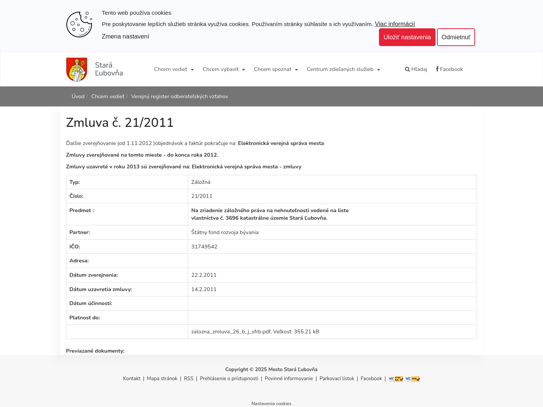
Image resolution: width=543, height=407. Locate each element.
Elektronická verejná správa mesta (281, 143)
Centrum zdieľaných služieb (340, 69)
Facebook (449, 69)
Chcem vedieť (170, 69)
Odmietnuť (456, 37)
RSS (189, 378)
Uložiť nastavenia (407, 37)
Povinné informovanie (289, 378)
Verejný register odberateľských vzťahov (180, 96)
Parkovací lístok (336, 378)
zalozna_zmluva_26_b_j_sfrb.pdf (230, 331)
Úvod (78, 96)
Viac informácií (395, 23)
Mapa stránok (162, 378)
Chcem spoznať (272, 69)
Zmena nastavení (125, 36)
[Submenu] (191, 69)
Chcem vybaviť (220, 69)
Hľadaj (416, 69)
